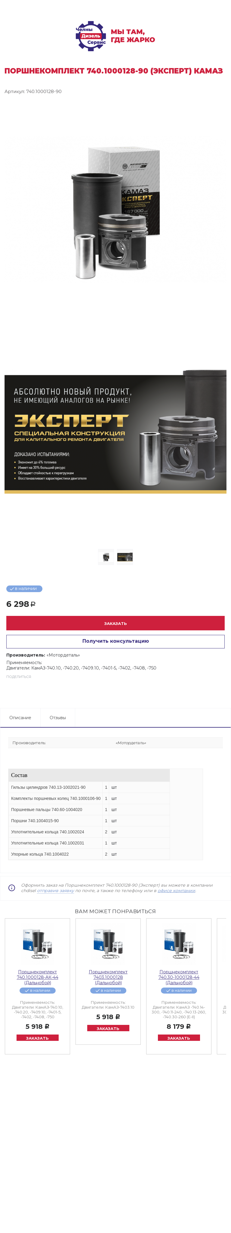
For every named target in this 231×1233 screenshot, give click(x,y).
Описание (20, 717)
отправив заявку (55, 890)
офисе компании (176, 890)
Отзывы (58, 717)
